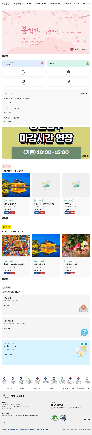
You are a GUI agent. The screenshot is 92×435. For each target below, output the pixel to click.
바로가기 (6, 305)
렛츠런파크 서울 (6, 415)
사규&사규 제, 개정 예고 (42, 429)
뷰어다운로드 (53, 388)
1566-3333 (57, 405)
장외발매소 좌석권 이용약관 (27, 429)
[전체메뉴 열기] (89, 3)
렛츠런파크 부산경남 (26, 415)
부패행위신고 (23, 388)
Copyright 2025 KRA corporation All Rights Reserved (75, 429)
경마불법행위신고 (38, 388)
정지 (7, 56)
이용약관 (4, 429)
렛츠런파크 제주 (15, 415)
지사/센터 (35, 415)
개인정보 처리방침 (13, 429)
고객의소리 (9, 388)
